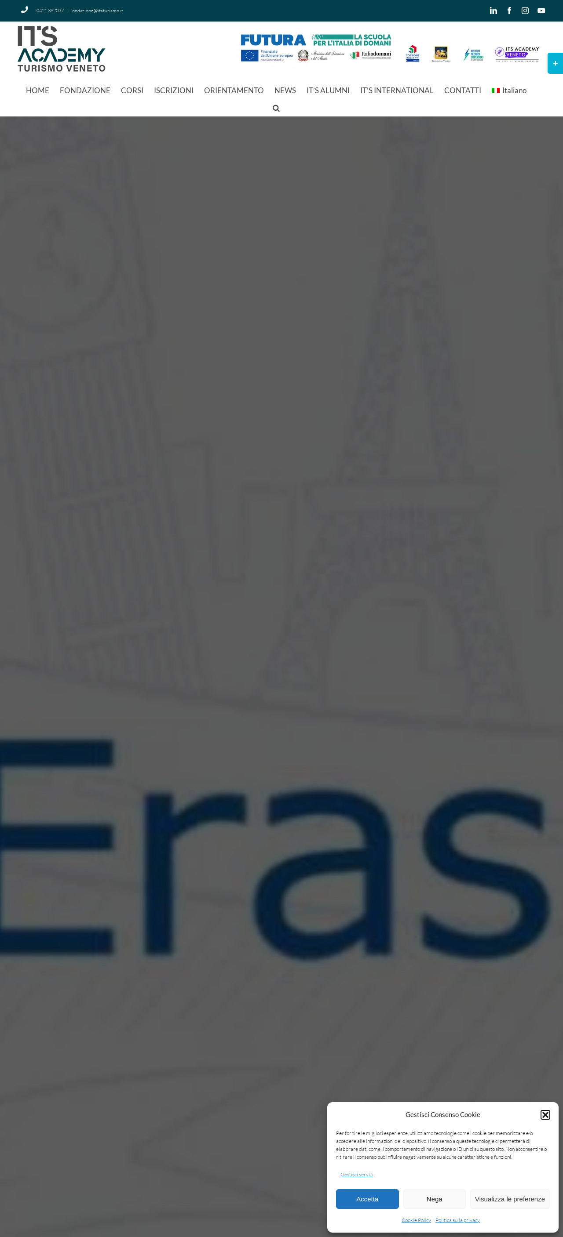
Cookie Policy (416, 1220)
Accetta (367, 1199)
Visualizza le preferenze (510, 1199)
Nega (434, 1199)
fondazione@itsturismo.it (96, 10)
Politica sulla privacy (457, 1220)
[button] (545, 1114)
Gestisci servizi (356, 1174)
